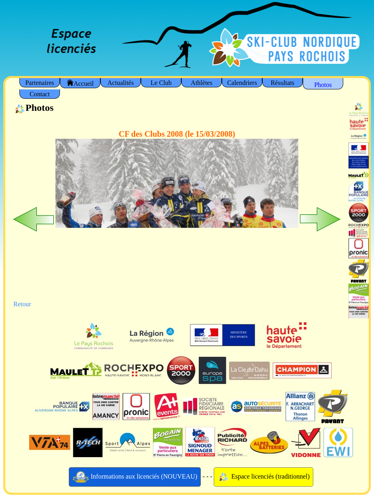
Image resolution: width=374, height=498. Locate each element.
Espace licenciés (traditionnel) (263, 477)
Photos (323, 84)
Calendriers (242, 82)
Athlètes (201, 82)
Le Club (161, 82)
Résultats (283, 82)
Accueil (80, 83)
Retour (22, 304)
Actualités (121, 82)
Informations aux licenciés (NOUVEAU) (135, 477)
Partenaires (39, 82)
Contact (40, 94)
